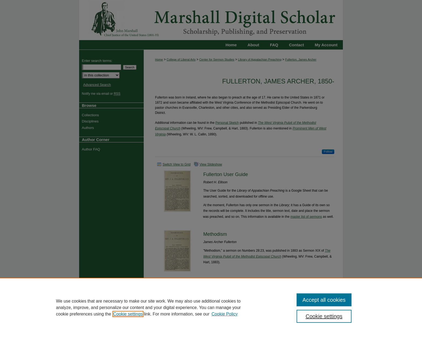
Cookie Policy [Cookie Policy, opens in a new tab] (225, 314)
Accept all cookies (324, 300)
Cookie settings (128, 314)
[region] (211, 307)
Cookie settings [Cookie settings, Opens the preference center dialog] (324, 316)
